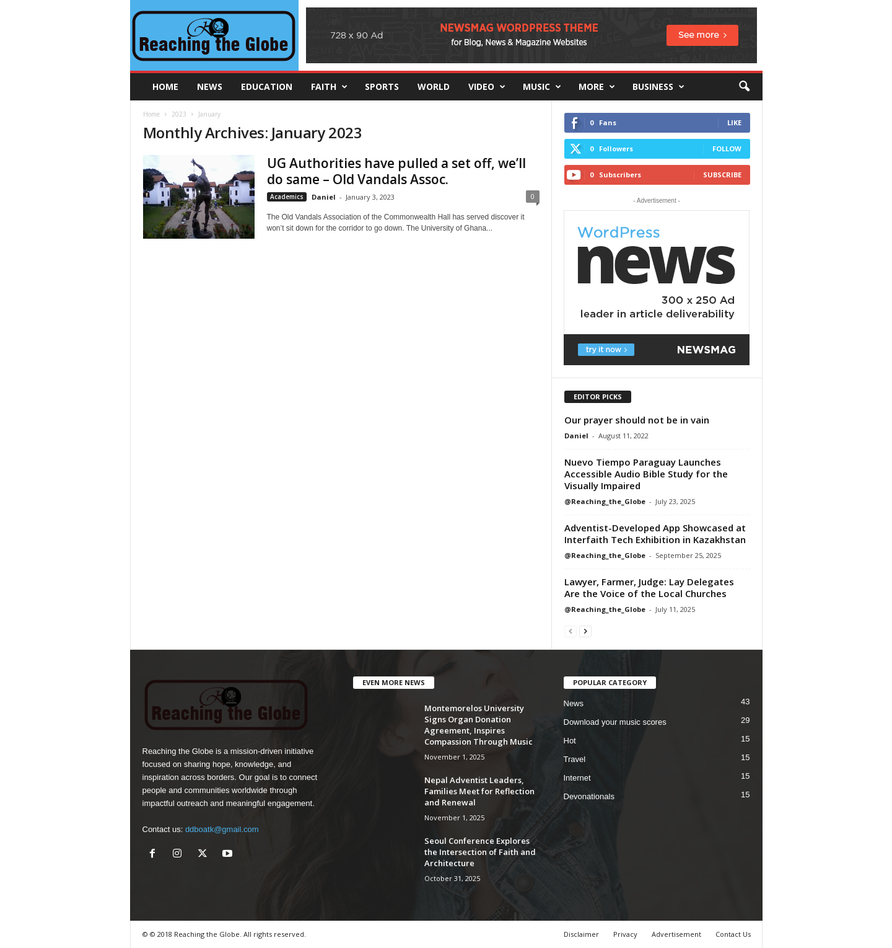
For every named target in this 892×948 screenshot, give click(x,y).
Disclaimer (581, 934)
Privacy (625, 934)
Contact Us (733, 934)
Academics (287, 196)
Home (151, 114)
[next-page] (585, 630)
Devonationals (589, 796)
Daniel (324, 197)
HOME (165, 86)
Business (658, 86)
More (597, 86)
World (434, 86)
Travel (575, 759)
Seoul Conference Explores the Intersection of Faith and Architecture (480, 852)
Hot (570, 740)
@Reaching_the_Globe (604, 501)
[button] (744, 86)
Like (734, 122)
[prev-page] (570, 630)
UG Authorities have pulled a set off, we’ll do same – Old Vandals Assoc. (396, 171)
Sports (382, 86)
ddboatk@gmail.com (222, 829)
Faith (329, 86)
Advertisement (676, 934)
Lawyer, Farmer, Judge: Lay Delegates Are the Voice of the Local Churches (649, 587)
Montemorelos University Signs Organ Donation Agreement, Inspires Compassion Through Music (478, 724)
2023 (179, 114)
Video (486, 86)
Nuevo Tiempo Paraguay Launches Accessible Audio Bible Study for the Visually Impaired (646, 474)
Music (542, 86)
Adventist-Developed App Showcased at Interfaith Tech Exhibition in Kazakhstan (655, 533)
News (209, 86)
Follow (726, 148)
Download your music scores (615, 722)
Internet (577, 777)
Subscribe (722, 174)
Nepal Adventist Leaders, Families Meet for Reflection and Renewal (479, 791)
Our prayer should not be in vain (636, 420)
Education (266, 86)
